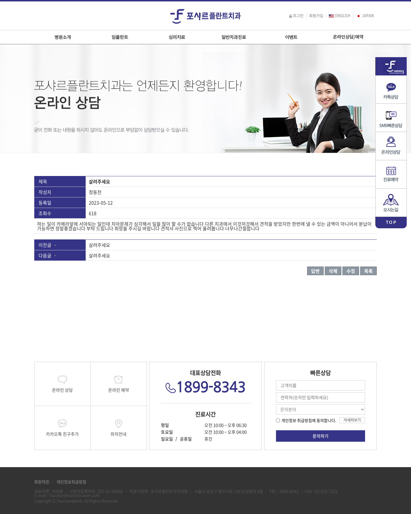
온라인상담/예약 (348, 37)
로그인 (296, 16)
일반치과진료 (234, 37)
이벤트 (291, 37)
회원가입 (316, 16)
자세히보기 (352, 420)
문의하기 (321, 436)
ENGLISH (339, 16)
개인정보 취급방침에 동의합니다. (308, 420)
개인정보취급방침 (71, 482)
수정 (350, 270)
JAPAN (365, 16)
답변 (315, 270)
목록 (368, 270)
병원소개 (62, 37)
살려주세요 (99, 244)
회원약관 (41, 482)
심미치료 (177, 37)
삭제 (333, 270)
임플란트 (119, 37)
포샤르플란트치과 (205, 16)
